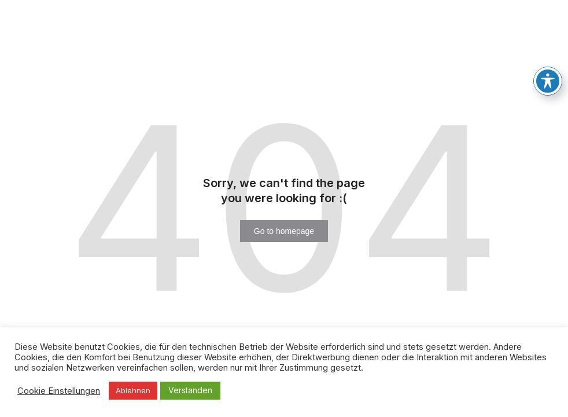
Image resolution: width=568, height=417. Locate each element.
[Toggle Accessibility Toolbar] (548, 74)
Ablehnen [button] (133, 390)
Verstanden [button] (190, 390)
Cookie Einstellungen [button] (58, 391)
